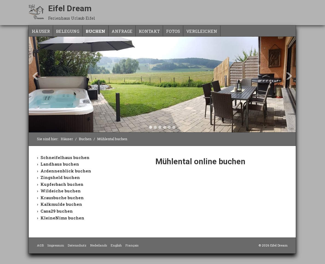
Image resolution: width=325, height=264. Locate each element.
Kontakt (149, 31)
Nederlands (98, 245)
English (116, 245)
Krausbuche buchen (62, 197)
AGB (40, 245)
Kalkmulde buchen (61, 204)
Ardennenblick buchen (65, 171)
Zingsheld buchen (60, 177)
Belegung (67, 31)
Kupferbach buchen (61, 184)
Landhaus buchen (59, 164)
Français (131, 245)
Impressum (55, 245)
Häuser (41, 31)
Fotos (173, 31)
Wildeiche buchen (60, 190)
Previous (35, 76)
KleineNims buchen (62, 218)
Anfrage (122, 31)
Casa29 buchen (56, 211)
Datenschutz (77, 245)
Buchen (95, 31)
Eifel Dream (70, 8)
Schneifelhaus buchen (64, 157)
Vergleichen (201, 31)
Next (289, 76)
